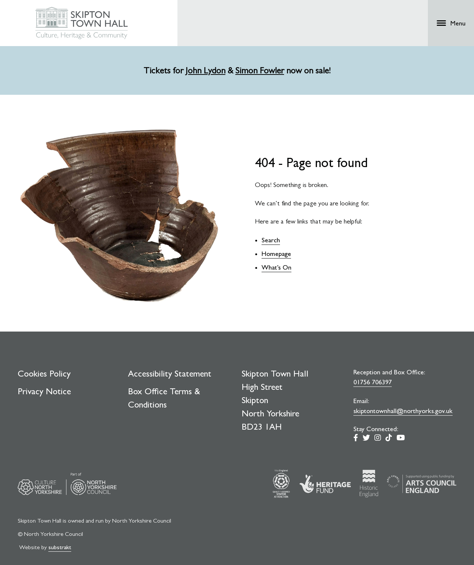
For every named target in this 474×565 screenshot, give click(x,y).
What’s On (276, 267)
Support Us (324, 29)
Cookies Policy (44, 373)
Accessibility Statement (169, 373)
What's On (214, 29)
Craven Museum (216, 14)
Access (369, 14)
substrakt (59, 547)
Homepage (276, 253)
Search (271, 240)
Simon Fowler (259, 70)
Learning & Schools (271, 14)
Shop (347, 14)
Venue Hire (320, 14)
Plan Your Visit (269, 29)
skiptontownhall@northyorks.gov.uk (403, 411)
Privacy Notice (44, 391)
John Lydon (205, 70)
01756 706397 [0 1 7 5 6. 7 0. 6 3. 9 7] (372, 382)
